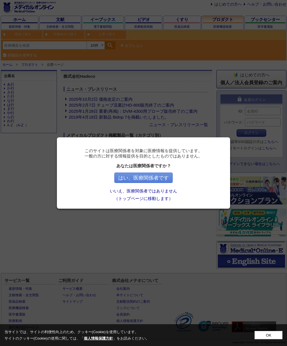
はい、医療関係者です (143, 178)
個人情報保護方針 (98, 338)
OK (268, 335)
